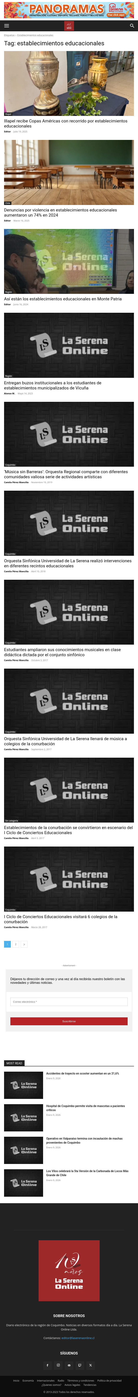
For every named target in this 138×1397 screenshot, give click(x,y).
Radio (61, 1380)
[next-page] (24, 944)
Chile (7, 203)
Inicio (16, 1380)
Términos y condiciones (80, 1380)
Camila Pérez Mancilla (16, 482)
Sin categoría (11, 820)
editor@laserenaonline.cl (78, 1338)
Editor (7, 131)
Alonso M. (9, 393)
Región (8, 292)
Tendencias (90, 1385)
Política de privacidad (109, 1380)
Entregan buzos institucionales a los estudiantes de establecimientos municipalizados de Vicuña (52, 385)
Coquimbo (10, 464)
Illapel (8, 114)
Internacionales (45, 1380)
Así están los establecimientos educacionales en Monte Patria (63, 298)
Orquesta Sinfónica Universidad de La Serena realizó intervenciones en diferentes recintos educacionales (68, 563)
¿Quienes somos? (51, 1385)
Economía (28, 1380)
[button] (6, 25)
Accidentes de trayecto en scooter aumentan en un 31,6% (82, 1073)
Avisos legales (72, 1385)
